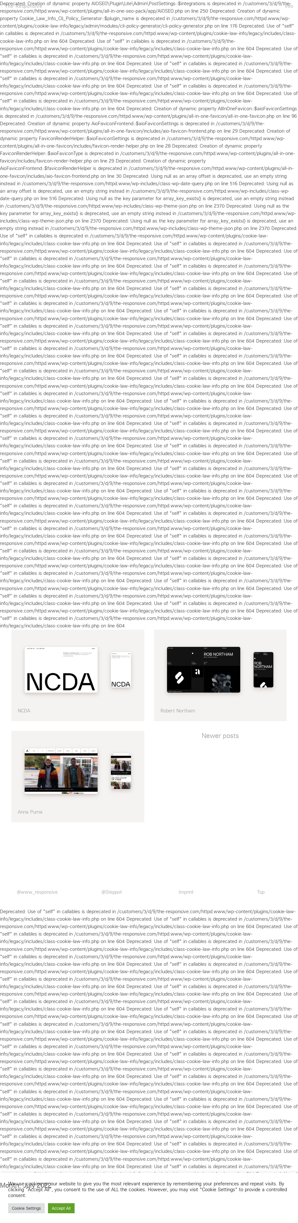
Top (261, 892)
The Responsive (23, 6)
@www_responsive (37, 892)
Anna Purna (30, 812)
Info (289, 6)
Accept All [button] (61, 1208)
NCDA (24, 711)
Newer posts (220, 736)
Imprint (186, 892)
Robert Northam (178, 711)
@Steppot (111, 892)
